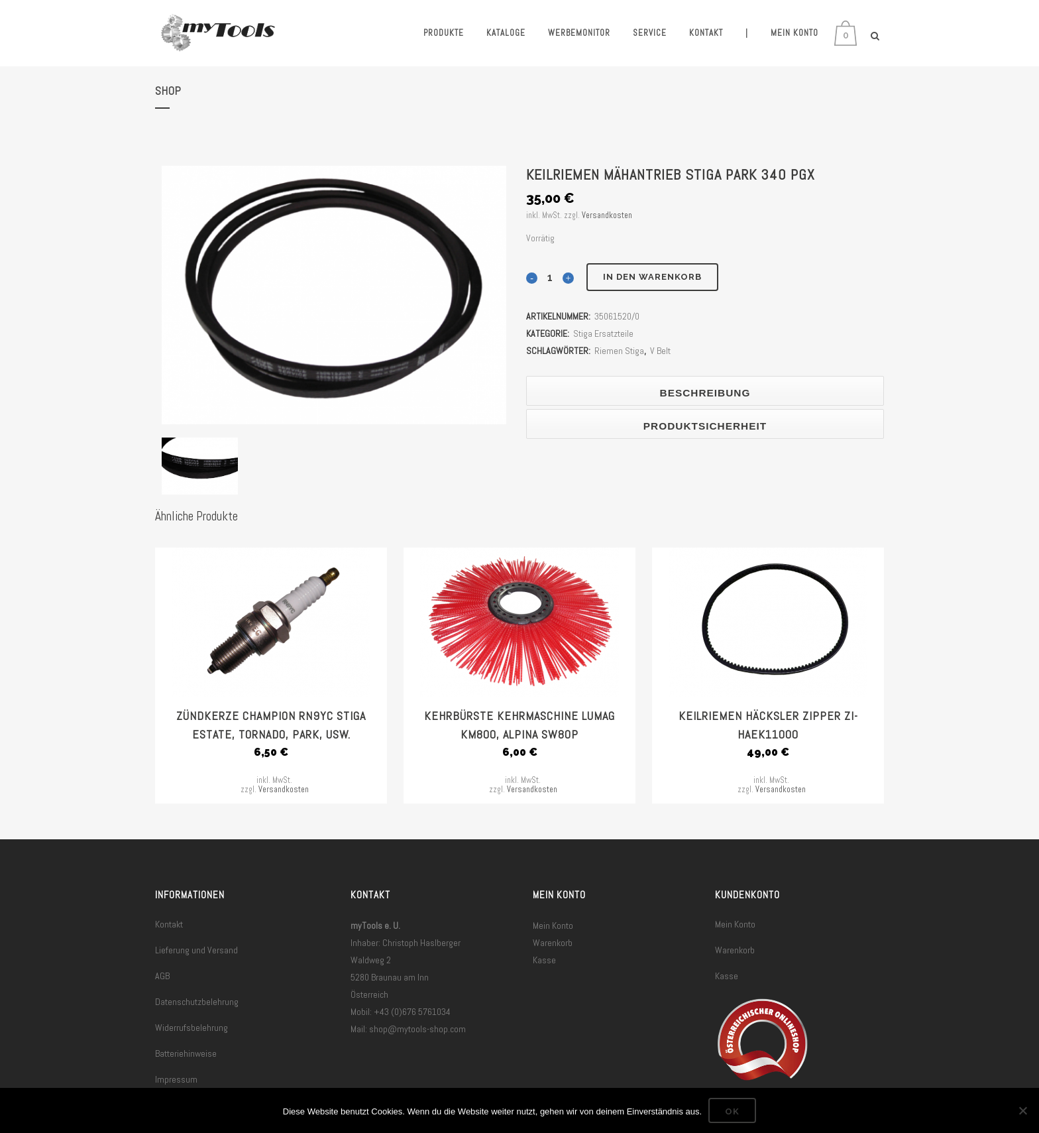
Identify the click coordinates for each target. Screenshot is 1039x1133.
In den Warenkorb (652, 277)
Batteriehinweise (186, 1053)
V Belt (660, 351)
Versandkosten (607, 215)
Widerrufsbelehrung (191, 1028)
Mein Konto (553, 925)
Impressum (176, 1079)
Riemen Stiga (619, 351)
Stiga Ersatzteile (603, 333)
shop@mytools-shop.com (417, 1029)
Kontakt (169, 924)
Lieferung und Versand (196, 950)
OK (732, 1111)
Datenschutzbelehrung (197, 1002)
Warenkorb (553, 943)
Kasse (544, 960)
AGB (162, 976)
